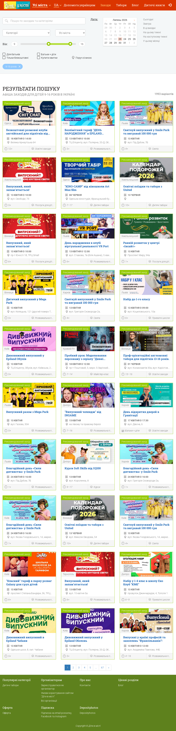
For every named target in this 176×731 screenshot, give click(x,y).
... (96, 667)
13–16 (127, 375)
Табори (121, 5)
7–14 (67, 375)
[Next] (108, 667)
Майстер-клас (99, 374)
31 (124, 42)
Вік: (5, 44)
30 (120, 42)
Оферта (7, 713)
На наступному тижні (155, 36)
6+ (7, 262)
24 (124, 39)
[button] (41, 5)
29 (115, 42)
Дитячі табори (99, 205)
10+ (125, 206)
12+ (8, 149)
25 (129, 39)
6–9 (126, 600)
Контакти (85, 685)
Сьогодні (148, 19)
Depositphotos (87, 713)
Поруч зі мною (82, 57)
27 (105, 42)
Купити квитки (47, 57)
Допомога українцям (79, 5)
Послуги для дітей (42, 205)
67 (102, 667)
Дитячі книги (154, 5)
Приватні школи (159, 318)
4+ (125, 149)
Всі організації (49, 700)
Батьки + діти (46, 54)
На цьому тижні (152, 32)
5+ (66, 149)
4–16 (126, 656)
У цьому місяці (151, 41)
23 (120, 39)
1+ (125, 262)
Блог (135, 5)
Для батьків (11, 54)
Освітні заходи (41, 149)
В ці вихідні (149, 28)
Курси (95, 487)
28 (110, 42)
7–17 (67, 206)
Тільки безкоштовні (15, 57)
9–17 (67, 487)
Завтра (147, 23)
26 (134, 39)
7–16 (67, 431)
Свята (153, 149)
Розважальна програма (101, 149)
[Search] (44, 20)
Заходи (105, 5)
